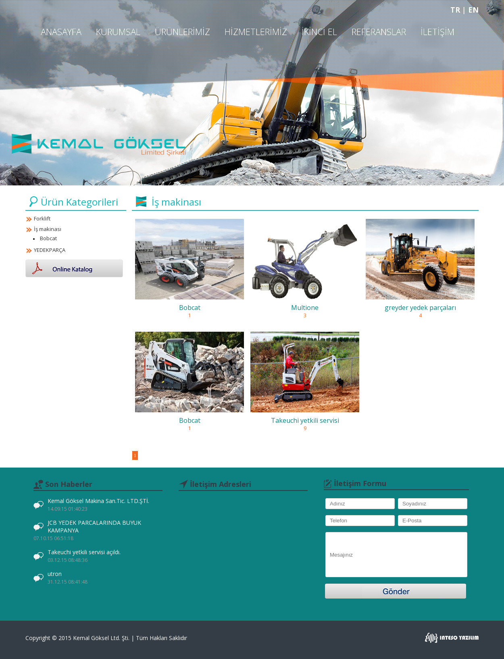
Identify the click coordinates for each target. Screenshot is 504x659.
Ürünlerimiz (182, 31)
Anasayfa (61, 31)
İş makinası (47, 229)
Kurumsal (118, 31)
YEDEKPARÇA (49, 250)
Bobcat (48, 238)
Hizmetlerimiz (256, 31)
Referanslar (379, 31)
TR (456, 10)
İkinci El (319, 31)
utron (67, 577)
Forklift (42, 218)
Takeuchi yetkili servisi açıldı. (84, 555)
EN (473, 10)
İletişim (437, 31)
